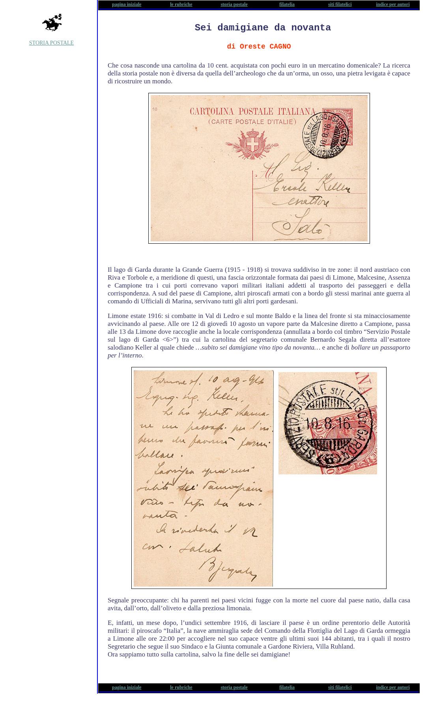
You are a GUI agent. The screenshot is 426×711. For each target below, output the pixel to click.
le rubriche (181, 4)
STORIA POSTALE (51, 43)
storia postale (233, 4)
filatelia (287, 4)
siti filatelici (340, 4)
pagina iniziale (126, 4)
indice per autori (392, 4)
